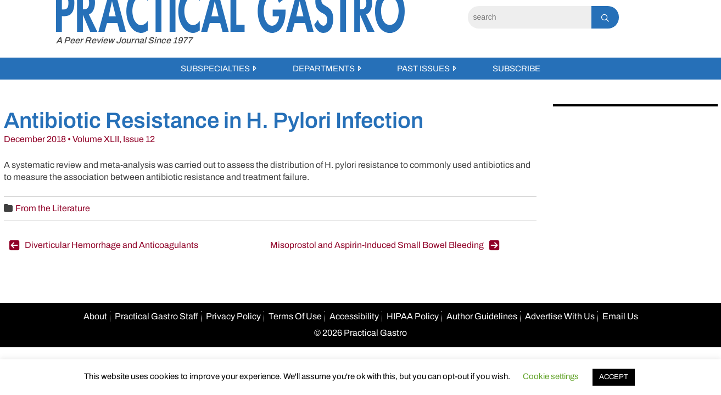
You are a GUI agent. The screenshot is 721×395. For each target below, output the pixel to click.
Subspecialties (215, 68)
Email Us (620, 316)
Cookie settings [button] (551, 376)
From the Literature (52, 208)
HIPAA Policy (413, 316)
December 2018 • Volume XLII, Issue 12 (79, 139)
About (95, 316)
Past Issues (423, 68)
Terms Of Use (295, 316)
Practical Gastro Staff (156, 316)
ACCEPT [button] (613, 377)
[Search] (529, 17)
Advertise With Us (560, 316)
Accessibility (354, 316)
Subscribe (516, 68)
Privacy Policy (233, 316)
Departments (324, 68)
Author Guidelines (481, 316)
